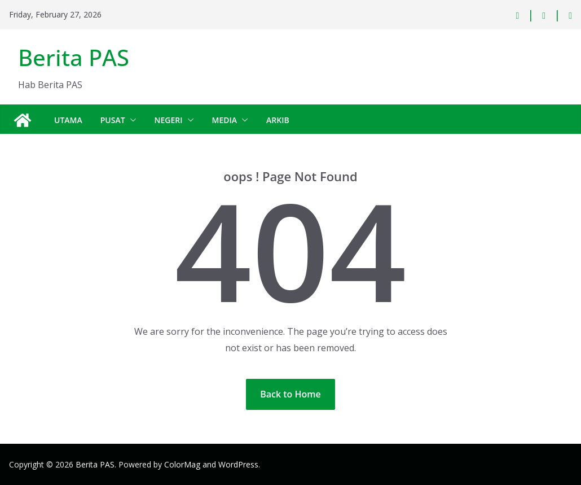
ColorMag (182, 464)
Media (224, 120)
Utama (68, 120)
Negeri (169, 120)
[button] (131, 120)
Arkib (277, 120)
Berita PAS (73, 57)
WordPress (238, 464)
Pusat (112, 120)
